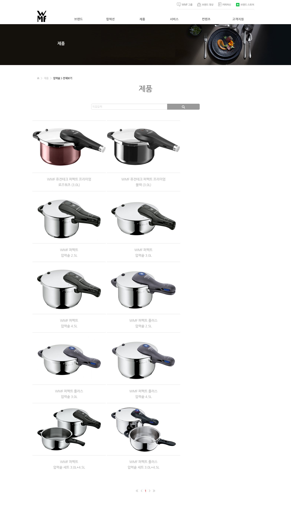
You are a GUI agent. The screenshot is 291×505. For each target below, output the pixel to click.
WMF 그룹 (184, 4)
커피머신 (224, 4)
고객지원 (238, 19)
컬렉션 (110, 19)
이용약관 (58, 476)
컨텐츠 (206, 19)
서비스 (174, 19)
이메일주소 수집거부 (95, 476)
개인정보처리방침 (74, 476)
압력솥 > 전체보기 (62, 78)
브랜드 (78, 19)
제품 (142, 19)
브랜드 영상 (205, 4)
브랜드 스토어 (245, 4)
